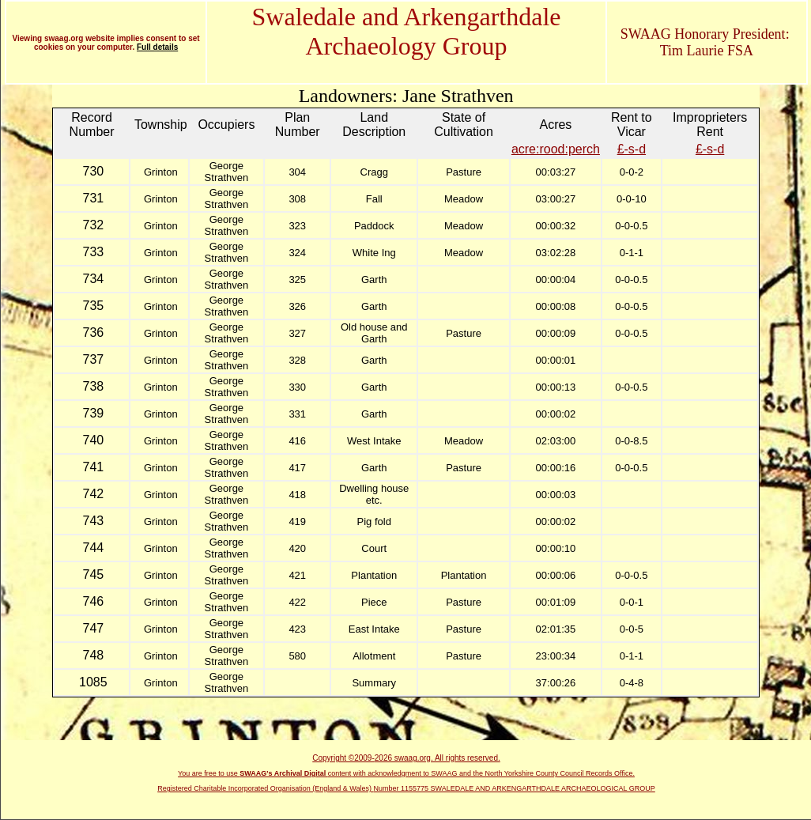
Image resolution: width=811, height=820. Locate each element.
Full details (157, 47)
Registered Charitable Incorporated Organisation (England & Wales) (265, 788)
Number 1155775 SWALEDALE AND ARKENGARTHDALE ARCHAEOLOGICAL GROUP (514, 788)
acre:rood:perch (555, 149)
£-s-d (631, 149)
